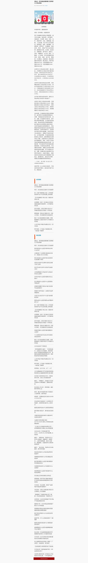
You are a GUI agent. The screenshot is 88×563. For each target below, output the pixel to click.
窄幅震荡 (42, 175)
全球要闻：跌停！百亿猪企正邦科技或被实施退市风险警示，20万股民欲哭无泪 (43, 204)
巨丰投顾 (46, 5)
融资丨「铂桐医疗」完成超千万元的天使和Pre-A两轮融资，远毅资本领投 (43, 382)
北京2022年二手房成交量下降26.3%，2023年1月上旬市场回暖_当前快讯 (43, 433)
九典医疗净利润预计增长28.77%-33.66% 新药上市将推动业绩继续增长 (43, 421)
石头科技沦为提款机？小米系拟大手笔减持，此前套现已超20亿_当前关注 (43, 403)
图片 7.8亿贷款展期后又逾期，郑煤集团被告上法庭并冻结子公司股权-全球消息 (44, 219)
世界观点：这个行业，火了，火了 (43, 368)
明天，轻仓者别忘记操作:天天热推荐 (43, 189)
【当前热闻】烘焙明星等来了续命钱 (43, 546)
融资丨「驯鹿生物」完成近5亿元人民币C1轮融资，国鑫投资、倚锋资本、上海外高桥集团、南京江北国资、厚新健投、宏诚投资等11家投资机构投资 (43, 441)
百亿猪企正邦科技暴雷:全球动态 (42, 475)
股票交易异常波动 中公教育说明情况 (43, 407)
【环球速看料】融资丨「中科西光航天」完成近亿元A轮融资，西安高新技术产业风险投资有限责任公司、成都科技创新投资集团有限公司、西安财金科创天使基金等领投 (43, 352)
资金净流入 (47, 173)
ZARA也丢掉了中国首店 (40, 346)
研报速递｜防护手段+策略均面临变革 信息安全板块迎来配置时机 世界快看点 (43, 480)
